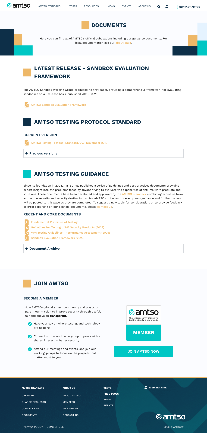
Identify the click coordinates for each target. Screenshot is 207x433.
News (111, 6)
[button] (159, 7)
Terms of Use (54, 426)
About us (145, 6)
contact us (104, 206)
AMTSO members (134, 194)
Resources (92, 6)
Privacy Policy (33, 426)
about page (123, 42)
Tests (73, 6)
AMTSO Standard (50, 6)
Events (126, 6)
